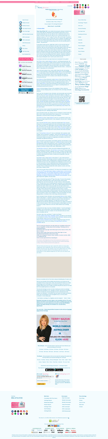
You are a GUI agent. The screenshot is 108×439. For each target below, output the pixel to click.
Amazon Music (47, 215)
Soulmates (86, 71)
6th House (66, 349)
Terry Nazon (26, 6)
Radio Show (78, 88)
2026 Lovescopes (66, 406)
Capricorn (77, 66)
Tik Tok (44, 236)
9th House (51, 351)
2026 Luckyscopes (66, 408)
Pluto (48, 362)
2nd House (46, 349)
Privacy (80, 400)
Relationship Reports (48, 402)
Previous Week (41, 28)
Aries (85, 62)
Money (81, 82)
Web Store (81, 404)
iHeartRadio (53, 215)
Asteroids (60, 362)
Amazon (42, 219)
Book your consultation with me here (62, 225)
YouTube (46, 217)
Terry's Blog (81, 398)
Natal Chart (84, 66)
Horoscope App (49, 245)
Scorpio (83, 81)
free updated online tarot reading (64, 248)
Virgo (86, 86)
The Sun (38, 359)
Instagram (45, 235)
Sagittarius (77, 82)
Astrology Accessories (53, 365)
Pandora (57, 215)
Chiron (64, 122)
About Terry (78, 62)
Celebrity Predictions (79, 68)
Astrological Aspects (63, 365)
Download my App (48, 219)
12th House (67, 351)
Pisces (85, 78)
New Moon (46, 122)
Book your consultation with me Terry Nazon (45, 279)
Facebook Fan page (58, 284)
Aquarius (77, 64)
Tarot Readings (47, 408)
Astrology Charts (47, 406)
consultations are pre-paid (56, 304)
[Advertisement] (54, 267)
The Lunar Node (66, 362)
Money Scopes (80, 79)
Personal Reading (79, 71)
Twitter (52, 235)
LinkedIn (56, 235)
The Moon (43, 359)
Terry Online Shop (82, 84)
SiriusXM (53, 217)
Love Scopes (79, 69)
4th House (56, 349)
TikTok (49, 217)
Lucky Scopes (83, 72)
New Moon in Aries (45, 133)
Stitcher (61, 217)
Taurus (82, 62)
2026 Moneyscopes (66, 411)
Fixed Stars (55, 362)
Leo (88, 72)
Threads (49, 235)
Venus (38, 71)
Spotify (42, 215)
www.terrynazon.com (58, 281)
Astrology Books (47, 410)
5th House (61, 349)
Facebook (61, 235)
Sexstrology (78, 81)
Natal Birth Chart (64, 134)
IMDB (69, 235)
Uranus (56, 79)
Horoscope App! (46, 229)
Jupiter (59, 71)
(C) (45, 417)
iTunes (39, 215)
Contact (81, 406)
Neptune (50, 61)
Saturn (63, 101)
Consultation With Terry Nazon (50, 398)
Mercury (41, 79)
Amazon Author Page (44, 232)
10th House (56, 351)
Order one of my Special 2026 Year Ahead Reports (47, 237)
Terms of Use (82, 402)
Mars (41, 61)
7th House (41, 351)
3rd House (51, 349)
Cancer (82, 64)
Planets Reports (47, 404)
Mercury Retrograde (54, 359)
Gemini (77, 72)
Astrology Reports (58, 221)
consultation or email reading (42, 295)
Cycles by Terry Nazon (53, 233)
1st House (41, 349)
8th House (46, 351)
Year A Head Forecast (80, 74)
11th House (61, 351)
